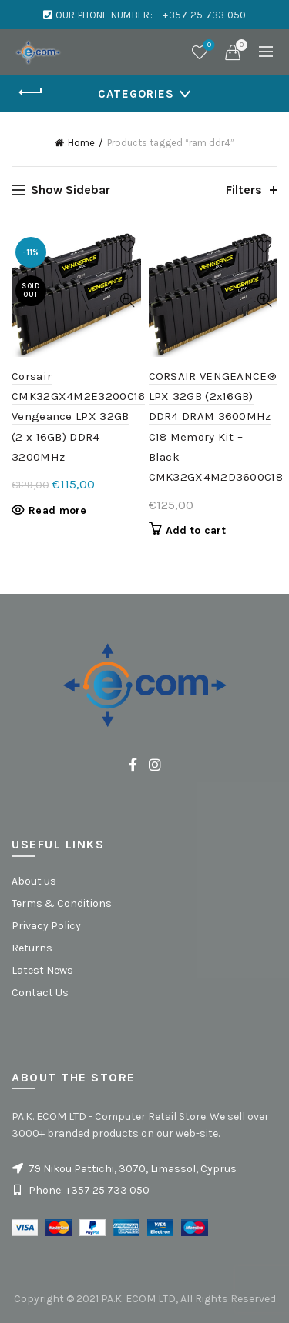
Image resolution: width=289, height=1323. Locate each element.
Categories (136, 94)
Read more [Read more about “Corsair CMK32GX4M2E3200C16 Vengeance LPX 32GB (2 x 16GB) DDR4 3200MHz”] (58, 510)
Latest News (42, 970)
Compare (127, 273)
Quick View (127, 300)
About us (34, 881)
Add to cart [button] (196, 530)
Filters (244, 189)
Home (81, 142)
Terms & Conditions (62, 903)
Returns (32, 948)
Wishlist (207, 46)
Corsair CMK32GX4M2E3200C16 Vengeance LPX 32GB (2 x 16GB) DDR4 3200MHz (78, 417)
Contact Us (40, 992)
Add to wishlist (127, 246)
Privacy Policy (46, 925)
